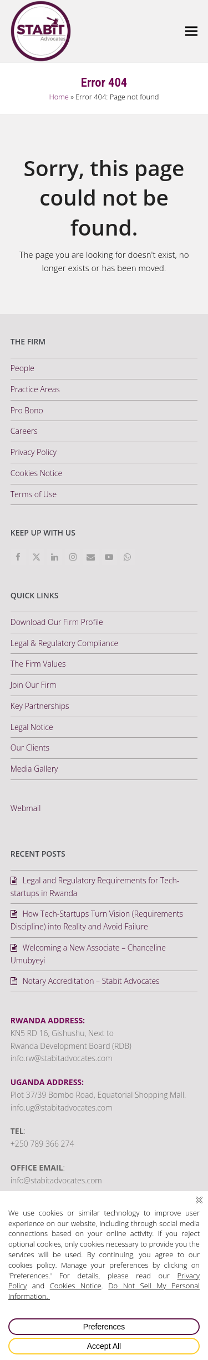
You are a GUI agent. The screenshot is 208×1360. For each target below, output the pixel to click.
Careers (24, 431)
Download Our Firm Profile (57, 622)
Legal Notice (32, 727)
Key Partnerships (40, 706)
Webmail (26, 808)
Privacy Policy (34, 452)
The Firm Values (38, 663)
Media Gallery (34, 768)
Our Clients (30, 747)
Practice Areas (35, 389)
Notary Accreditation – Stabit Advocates (91, 981)
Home (58, 97)
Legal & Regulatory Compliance (64, 643)
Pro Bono (27, 410)
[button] (191, 31)
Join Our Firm (34, 684)
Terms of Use (34, 494)
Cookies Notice (36, 473)
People (22, 368)
